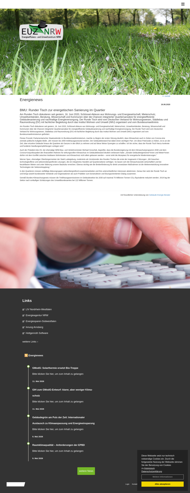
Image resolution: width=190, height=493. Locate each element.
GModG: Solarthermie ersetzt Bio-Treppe (55, 368)
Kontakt (134, 484)
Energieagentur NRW (35, 315)
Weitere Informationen (163, 477)
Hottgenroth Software (35, 333)
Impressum (149, 468)
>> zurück (166, 96)
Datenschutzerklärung (151, 471)
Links (27, 301)
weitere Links (30, 341)
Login (127, 484)
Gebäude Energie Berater (159, 195)
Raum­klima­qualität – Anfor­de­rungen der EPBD (58, 445)
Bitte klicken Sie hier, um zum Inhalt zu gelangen (57, 374)
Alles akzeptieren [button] (162, 484)
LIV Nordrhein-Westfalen (37, 309)
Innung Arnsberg (32, 327)
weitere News (86, 471)
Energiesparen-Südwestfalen (39, 321)
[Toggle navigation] (183, 7)
